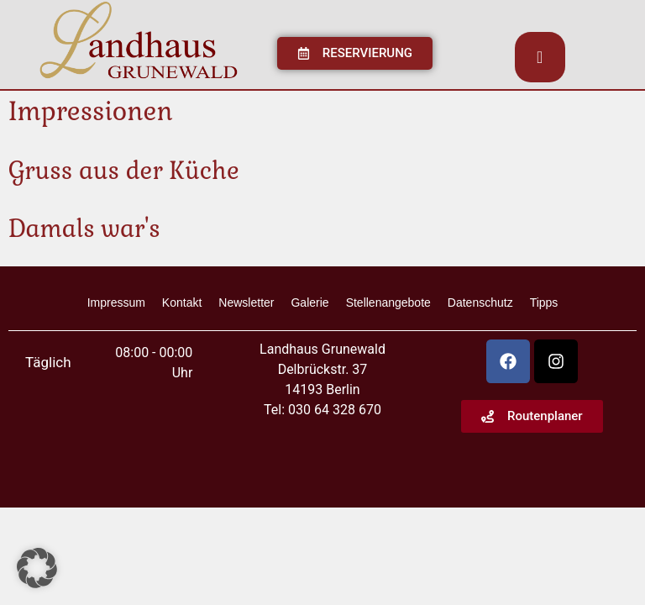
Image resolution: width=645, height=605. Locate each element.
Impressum (116, 302)
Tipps (544, 302)
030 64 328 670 (334, 410)
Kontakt (182, 302)
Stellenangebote (388, 302)
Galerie (309, 302)
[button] (37, 568)
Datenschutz (480, 302)
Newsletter (246, 302)
